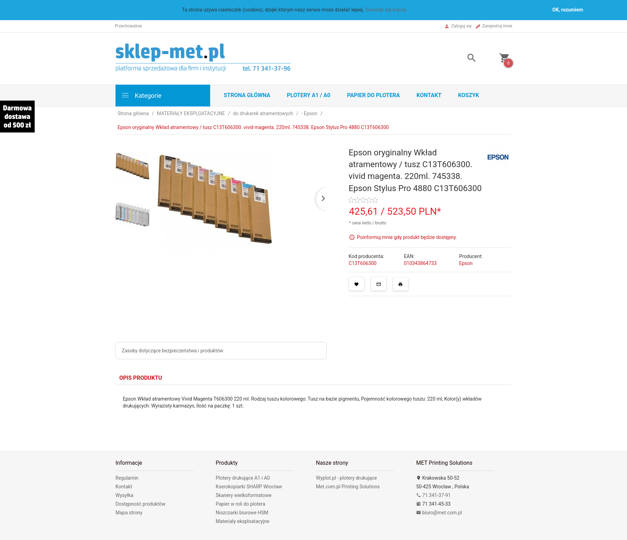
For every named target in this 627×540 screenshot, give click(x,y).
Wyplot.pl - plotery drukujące (346, 478)
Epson (466, 263)
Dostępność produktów (140, 504)
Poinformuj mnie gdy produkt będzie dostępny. (407, 237)
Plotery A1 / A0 (308, 95)
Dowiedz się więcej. (386, 9)
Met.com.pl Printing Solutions (348, 486)
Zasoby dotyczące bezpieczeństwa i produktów (172, 350)
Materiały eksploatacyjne (242, 521)
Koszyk (468, 95)
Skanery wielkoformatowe (244, 495)
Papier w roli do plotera (240, 504)
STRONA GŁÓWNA (247, 95)
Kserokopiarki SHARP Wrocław (249, 486)
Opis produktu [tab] (140, 378)
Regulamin (126, 478)
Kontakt (428, 95)
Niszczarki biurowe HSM (242, 512)
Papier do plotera (373, 95)
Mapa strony (129, 512)
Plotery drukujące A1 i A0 (243, 478)
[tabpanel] (313, 412)
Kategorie (141, 95)
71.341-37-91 (433, 495)
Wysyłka (124, 495)
